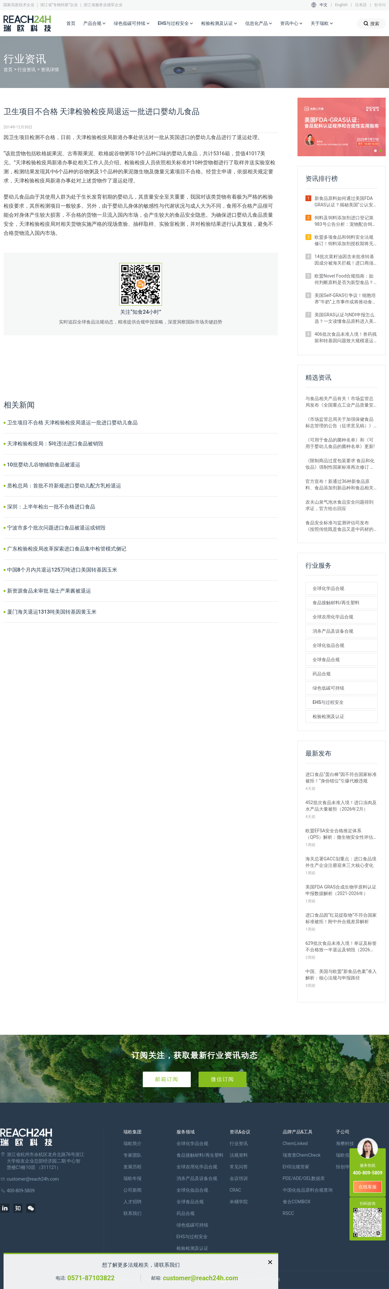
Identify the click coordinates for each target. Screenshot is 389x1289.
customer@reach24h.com (200, 1278)
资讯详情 (50, 69)
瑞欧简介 (132, 1143)
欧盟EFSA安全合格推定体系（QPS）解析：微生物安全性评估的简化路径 (339, 834)
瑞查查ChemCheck (302, 1155)
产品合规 (94, 24)
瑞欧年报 (132, 1178)
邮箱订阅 (166, 1079)
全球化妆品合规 (328, 645)
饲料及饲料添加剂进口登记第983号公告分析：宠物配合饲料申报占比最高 (346, 221)
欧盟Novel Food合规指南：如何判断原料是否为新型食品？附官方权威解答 (344, 279)
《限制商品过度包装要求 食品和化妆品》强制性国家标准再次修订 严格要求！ (339, 464)
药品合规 (322, 673)
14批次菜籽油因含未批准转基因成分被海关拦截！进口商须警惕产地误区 (344, 260)
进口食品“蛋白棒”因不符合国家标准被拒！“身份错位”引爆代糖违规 (341, 777)
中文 (323, 5)
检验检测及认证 (219, 24)
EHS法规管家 (296, 1166)
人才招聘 (132, 1201)
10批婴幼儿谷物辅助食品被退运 (43, 465)
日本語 (361, 5)
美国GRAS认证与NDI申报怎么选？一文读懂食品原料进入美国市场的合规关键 (344, 318)
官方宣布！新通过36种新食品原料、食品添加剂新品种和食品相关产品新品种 (339, 485)
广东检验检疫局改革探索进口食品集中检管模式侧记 (66, 549)
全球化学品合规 (328, 588)
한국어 (380, 5)
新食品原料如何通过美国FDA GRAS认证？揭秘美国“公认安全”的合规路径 (344, 202)
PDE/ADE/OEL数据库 (304, 1178)
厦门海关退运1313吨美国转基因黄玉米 (52, 612)
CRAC (235, 1190)
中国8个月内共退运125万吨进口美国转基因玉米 (62, 570)
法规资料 (239, 1155)
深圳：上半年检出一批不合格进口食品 (51, 507)
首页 (70, 23)
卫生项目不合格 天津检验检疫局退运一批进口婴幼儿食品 (72, 423)
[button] (375, 150)
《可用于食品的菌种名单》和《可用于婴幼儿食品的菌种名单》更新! (340, 443)
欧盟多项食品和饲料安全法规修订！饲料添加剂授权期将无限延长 (344, 241)
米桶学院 (239, 1201)
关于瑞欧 (322, 24)
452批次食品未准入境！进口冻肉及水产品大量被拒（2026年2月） (341, 806)
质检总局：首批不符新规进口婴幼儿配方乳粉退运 (64, 486)
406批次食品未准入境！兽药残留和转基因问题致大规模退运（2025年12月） (346, 338)
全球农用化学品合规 (333, 616)
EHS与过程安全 (175, 24)
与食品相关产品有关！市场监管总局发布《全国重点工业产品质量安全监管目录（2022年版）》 (339, 402)
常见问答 (239, 1166)
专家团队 (132, 1155)
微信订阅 (222, 1079)
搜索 (371, 23)
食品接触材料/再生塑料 (336, 602)
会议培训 (239, 1178)
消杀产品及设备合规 (333, 631)
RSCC (288, 1213)
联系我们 (132, 1213)
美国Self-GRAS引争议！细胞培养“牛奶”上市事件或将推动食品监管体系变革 (346, 299)
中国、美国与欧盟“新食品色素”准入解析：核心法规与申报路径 (341, 974)
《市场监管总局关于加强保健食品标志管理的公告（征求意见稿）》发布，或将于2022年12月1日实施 (339, 423)
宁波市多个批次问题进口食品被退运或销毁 (56, 528)
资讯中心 (291, 24)
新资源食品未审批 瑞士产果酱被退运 (49, 591)
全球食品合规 (326, 659)
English (341, 5)
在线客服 (368, 1186)
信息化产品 (258, 24)
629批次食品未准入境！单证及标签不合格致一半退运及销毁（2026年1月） (341, 947)
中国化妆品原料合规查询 (308, 1190)
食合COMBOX (297, 1201)
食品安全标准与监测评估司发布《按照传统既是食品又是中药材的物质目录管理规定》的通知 (339, 526)
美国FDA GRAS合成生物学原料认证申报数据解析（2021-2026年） (340, 890)
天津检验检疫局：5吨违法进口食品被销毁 (55, 444)
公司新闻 (132, 1190)
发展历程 (132, 1166)
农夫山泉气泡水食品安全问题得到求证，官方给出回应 (339, 505)
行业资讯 (26, 69)
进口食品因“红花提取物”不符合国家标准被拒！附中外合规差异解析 (341, 918)
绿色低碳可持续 (132, 24)
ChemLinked (295, 1143)
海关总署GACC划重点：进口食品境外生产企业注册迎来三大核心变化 (340, 862)
